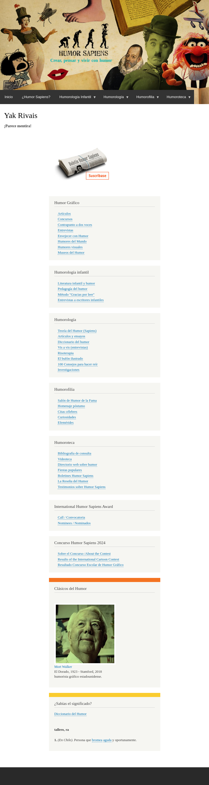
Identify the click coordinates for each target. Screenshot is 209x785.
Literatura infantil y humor (76, 283)
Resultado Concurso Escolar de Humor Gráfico (91, 565)
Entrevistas (65, 230)
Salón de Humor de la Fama (77, 400)
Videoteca (65, 459)
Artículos (64, 214)
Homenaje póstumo (71, 406)
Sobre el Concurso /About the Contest (84, 554)
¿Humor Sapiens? (36, 97)
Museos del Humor (71, 252)
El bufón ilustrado (70, 358)
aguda (107, 740)
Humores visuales (70, 247)
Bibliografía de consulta (74, 453)
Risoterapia (65, 353)
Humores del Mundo (72, 241)
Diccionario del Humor (70, 714)
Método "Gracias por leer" (76, 294)
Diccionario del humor (73, 342)
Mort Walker (63, 667)
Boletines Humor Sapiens (75, 476)
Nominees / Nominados (74, 523)
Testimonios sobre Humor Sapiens (82, 487)
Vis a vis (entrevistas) (73, 347)
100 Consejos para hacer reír (77, 364)
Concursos (65, 219)
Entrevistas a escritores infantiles (81, 300)
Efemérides (65, 423)
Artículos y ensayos (71, 336)
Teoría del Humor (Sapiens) (77, 331)
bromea (97, 740)
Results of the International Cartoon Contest (88, 559)
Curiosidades (67, 417)
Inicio (9, 97)
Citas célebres (67, 412)
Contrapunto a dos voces (75, 225)
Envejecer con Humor (73, 236)
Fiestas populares (70, 470)
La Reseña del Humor (73, 481)
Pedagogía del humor (72, 289)
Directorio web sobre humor (77, 464)
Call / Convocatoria (71, 517)
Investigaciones (68, 370)
